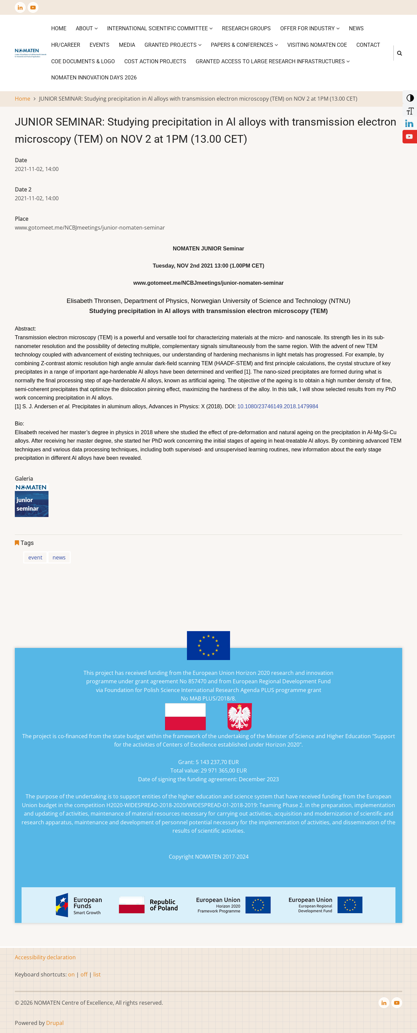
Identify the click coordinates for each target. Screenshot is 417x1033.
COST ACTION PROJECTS (155, 61)
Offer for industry (310, 28)
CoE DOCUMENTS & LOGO (83, 61)
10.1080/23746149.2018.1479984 (277, 406)
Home (58, 28)
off (84, 974)
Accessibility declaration (45, 957)
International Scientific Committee (160, 28)
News (356, 28)
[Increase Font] (409, 109)
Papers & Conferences (244, 45)
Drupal (55, 1023)
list (97, 974)
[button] (32, 502)
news (59, 557)
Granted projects (173, 45)
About (87, 28)
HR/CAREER (65, 45)
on (71, 974)
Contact (368, 45)
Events (99, 45)
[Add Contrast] (409, 96)
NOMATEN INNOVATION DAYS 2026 (94, 77)
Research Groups (246, 28)
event (35, 557)
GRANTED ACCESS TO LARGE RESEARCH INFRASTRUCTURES (273, 61)
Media (127, 45)
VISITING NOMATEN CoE (317, 45)
